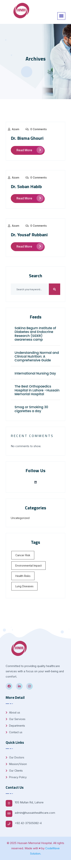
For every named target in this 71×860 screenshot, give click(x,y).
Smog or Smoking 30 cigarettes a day (31, 409)
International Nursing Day (35, 373)
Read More (30, 150)
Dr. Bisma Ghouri (27, 138)
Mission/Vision (16, 764)
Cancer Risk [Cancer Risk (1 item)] (22, 555)
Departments (15, 725)
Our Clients (14, 770)
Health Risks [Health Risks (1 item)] (22, 575)
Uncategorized (20, 518)
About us (13, 712)
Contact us (14, 732)
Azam (15, 129)
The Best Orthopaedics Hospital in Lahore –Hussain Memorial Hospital (37, 390)
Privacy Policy (16, 777)
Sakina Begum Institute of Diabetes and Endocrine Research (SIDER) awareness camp (35, 334)
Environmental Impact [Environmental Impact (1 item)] (28, 565)
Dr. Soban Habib (26, 186)
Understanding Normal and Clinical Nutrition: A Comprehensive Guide (37, 356)
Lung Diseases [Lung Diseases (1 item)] (24, 586)
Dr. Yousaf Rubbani (29, 234)
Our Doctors (15, 757)
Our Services (15, 719)
